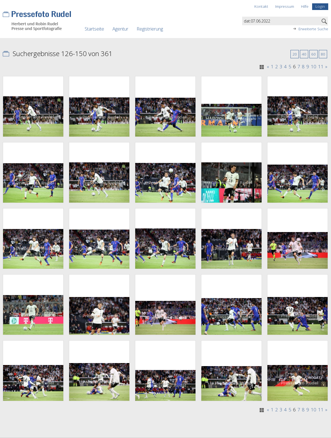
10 (313, 67)
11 (321, 67)
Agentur (120, 29)
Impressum (284, 6)
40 (304, 54)
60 (313, 54)
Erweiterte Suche (313, 29)
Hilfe (305, 6)
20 (294, 54)
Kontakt (261, 6)
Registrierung (150, 29)
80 (323, 54)
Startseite (94, 29)
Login (320, 6)
